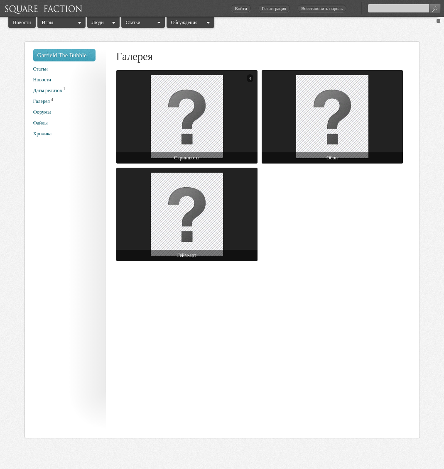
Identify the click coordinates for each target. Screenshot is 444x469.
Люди (98, 22)
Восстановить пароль (322, 8)
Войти (241, 8)
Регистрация (274, 8)
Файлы (40, 123)
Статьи (133, 22)
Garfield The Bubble (62, 55)
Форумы (42, 112)
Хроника (42, 134)
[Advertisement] (66, 289)
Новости (22, 22)
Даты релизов (47, 90)
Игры (48, 22)
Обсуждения (184, 22)
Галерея (41, 101)
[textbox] (404, 8)
